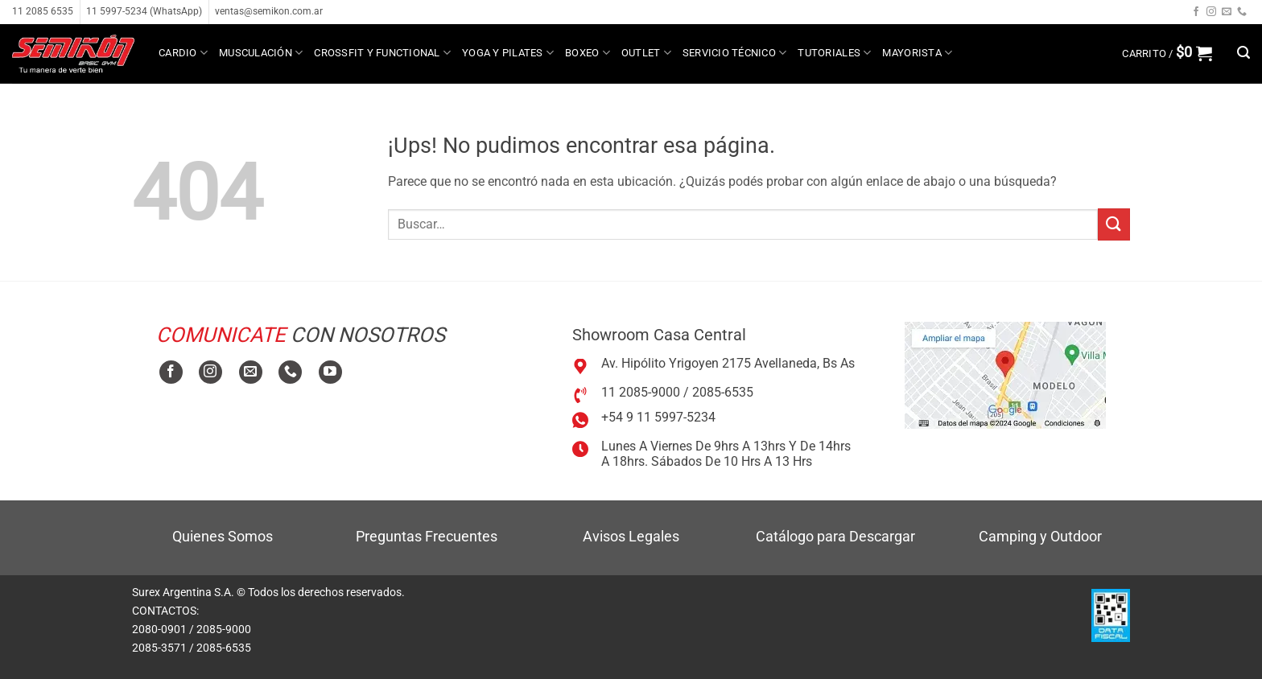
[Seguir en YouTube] (330, 372)
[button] (1167, 53)
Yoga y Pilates (508, 52)
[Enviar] (1114, 224)
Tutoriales (834, 52)
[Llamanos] (1242, 12)
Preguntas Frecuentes (426, 536)
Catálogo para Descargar (835, 536)
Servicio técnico (735, 52)
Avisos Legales (631, 536)
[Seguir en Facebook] (1196, 12)
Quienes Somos (222, 536)
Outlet (646, 52)
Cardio (183, 52)
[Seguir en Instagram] (1211, 12)
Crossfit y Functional (382, 52)
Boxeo (587, 52)
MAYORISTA (917, 52)
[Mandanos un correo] (1226, 12)
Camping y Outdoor (1040, 536)
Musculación (261, 52)
